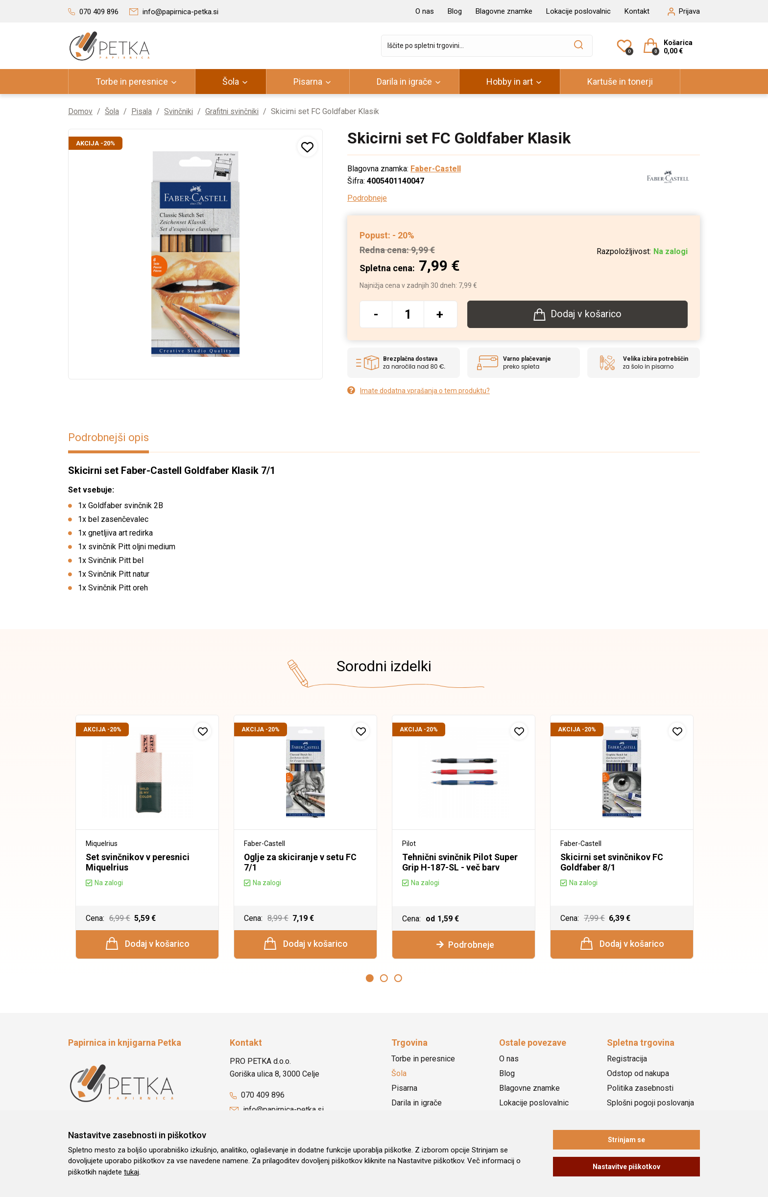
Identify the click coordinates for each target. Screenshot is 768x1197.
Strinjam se (626, 1140)
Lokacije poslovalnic (578, 11)
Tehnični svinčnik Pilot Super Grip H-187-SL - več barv (460, 862)
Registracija (627, 1059)
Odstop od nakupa (638, 1074)
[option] (147, 837)
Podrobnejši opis (109, 437)
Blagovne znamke (504, 11)
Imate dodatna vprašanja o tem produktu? (418, 390)
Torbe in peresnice (132, 81)
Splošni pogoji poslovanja (650, 1103)
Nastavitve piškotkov (626, 1167)
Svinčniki (181, 111)
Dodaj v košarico (147, 943)
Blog (455, 11)
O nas (424, 11)
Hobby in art (509, 81)
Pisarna (307, 81)
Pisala (143, 111)
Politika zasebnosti (640, 1088)
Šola (230, 81)
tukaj (131, 1172)
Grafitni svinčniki (236, 111)
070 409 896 (257, 1095)
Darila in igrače (404, 81)
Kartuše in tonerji (620, 81)
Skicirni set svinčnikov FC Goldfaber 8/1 (612, 862)
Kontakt (636, 11)
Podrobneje (367, 198)
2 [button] (384, 978)
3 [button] (398, 978)
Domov (80, 111)
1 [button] (370, 978)
